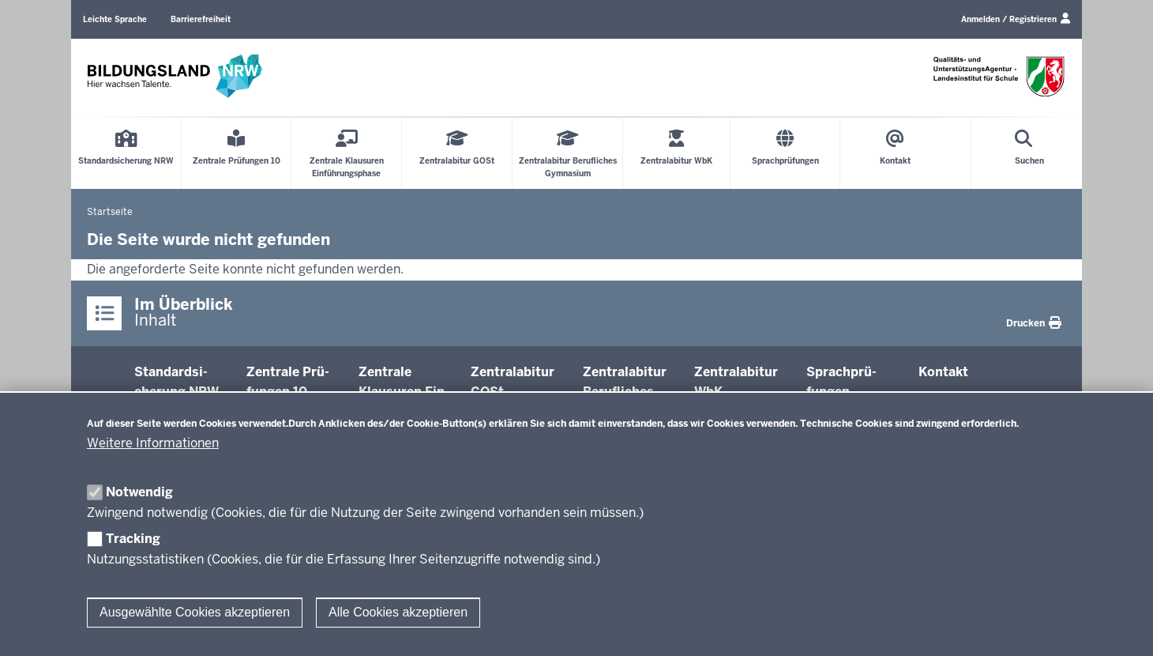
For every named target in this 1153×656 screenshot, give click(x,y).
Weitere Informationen (153, 443)
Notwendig (139, 492)
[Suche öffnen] (1029, 153)
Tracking (133, 538)
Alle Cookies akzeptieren (398, 612)
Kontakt (943, 372)
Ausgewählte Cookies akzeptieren (195, 612)
